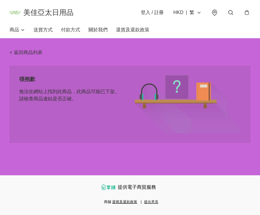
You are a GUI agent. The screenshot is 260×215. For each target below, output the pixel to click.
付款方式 (70, 29)
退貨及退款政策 (132, 29)
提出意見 (151, 202)
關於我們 (98, 29)
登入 (152, 12)
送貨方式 (43, 29)
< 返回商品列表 (26, 52)
